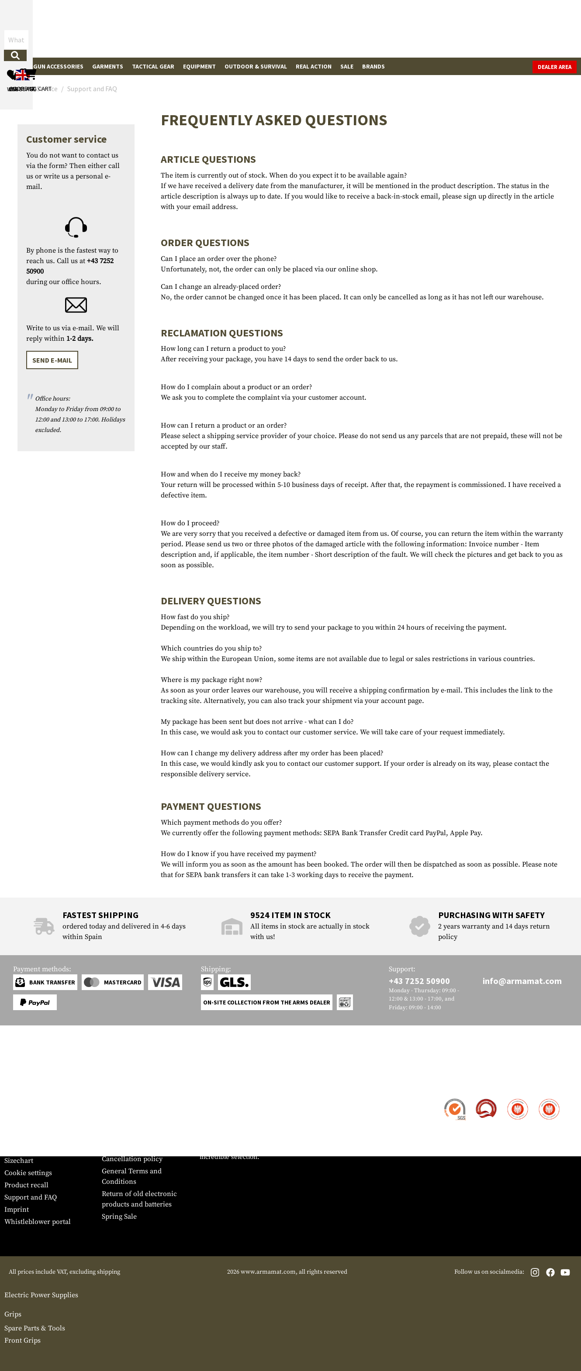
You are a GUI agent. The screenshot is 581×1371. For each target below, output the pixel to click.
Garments (107, 66)
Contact (16, 1099)
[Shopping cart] (522, 28)
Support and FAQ (30, 1197)
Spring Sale (119, 1216)
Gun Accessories (58, 66)
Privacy (113, 1146)
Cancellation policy (132, 1159)
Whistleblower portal (37, 1221)
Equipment (199, 66)
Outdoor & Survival (256, 66)
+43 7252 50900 (419, 980)
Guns (16, 66)
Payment (17, 1124)
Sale (346, 66)
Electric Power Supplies (41, 1295)
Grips (12, 1314)
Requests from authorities (142, 1134)
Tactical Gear (153, 66)
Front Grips (22, 1340)
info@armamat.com (522, 980)
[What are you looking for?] (243, 28)
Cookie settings (28, 1173)
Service (21, 1082)
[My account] (440, 28)
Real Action (314, 66)
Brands (373, 66)
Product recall (26, 1185)
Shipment (19, 1111)
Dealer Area (554, 67)
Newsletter (21, 1148)
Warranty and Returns (38, 1136)
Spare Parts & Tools (34, 1328)
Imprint (16, 1209)
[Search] (323, 28)
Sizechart (18, 1160)
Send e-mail (52, 360)
